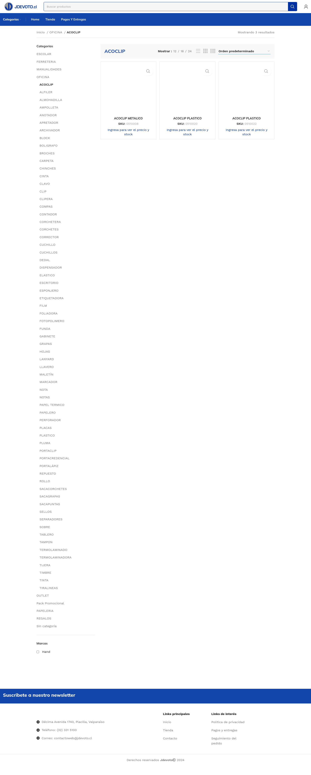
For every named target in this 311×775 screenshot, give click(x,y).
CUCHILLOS (48, 258)
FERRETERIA (46, 68)
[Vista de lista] (198, 57)
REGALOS (43, 624)
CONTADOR (48, 220)
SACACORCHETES (53, 495)
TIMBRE (45, 579)
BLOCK (44, 144)
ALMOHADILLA (50, 106)
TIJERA (44, 571)
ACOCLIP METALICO (127, 123)
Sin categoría (46, 632)
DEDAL (44, 266)
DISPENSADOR (50, 274)
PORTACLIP (48, 457)
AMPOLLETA (48, 113)
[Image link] (36, 721)
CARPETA (46, 167)
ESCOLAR (43, 60)
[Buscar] (175, 9)
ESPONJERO (49, 296)
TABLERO (46, 541)
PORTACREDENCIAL (54, 464)
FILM (43, 312)
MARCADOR (48, 388)
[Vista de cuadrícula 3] (205, 57)
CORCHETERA (50, 228)
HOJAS (44, 357)
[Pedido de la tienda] (244, 57)
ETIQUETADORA (51, 304)
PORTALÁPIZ (49, 472)
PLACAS (45, 434)
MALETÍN (46, 380)
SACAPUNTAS (49, 510)
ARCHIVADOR (49, 136)
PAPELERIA (44, 617)
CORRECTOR (49, 243)
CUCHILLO (47, 251)
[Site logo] (25, 9)
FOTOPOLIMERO (51, 327)
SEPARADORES (50, 525)
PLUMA (44, 449)
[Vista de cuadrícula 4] (212, 57)
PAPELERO (47, 418)
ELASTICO (47, 281)
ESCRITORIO (48, 289)
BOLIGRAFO (48, 152)
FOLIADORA (48, 319)
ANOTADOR (48, 121)
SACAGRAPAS (49, 502)
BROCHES (47, 159)
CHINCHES (47, 174)
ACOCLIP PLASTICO (187, 123)
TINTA (43, 586)
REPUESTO (47, 479)
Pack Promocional (50, 609)
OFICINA (56, 38)
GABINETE (47, 342)
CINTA (44, 182)
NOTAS (44, 403)
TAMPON (46, 548)
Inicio (41, 38)
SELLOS (45, 518)
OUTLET (42, 602)
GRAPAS (45, 350)
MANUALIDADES (48, 75)
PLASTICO (47, 441)
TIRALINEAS (48, 594)
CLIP (42, 197)
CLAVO (44, 190)
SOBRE (44, 533)
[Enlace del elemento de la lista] (185, 729)
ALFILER (45, 98)
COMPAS (46, 213)
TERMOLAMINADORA (55, 563)
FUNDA (44, 335)
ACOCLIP (46, 91)
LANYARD (46, 365)
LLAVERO (46, 373)
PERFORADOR (50, 426)
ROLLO (44, 487)
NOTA (43, 396)
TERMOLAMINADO (53, 556)
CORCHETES (49, 235)
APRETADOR (48, 129)
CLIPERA (46, 205)
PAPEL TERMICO (51, 411)
